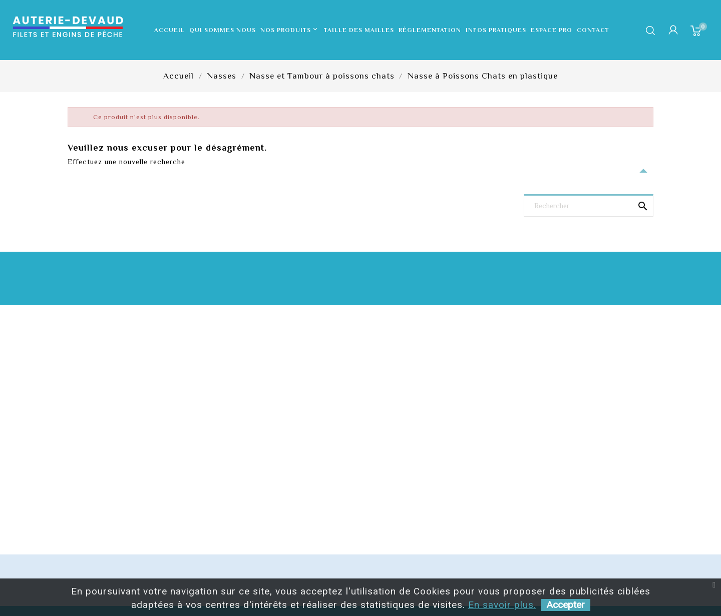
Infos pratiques (496, 30)
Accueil (169, 30)
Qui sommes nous (222, 30)
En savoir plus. (502, 604)
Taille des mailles (359, 30)
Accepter (566, 604)
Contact (593, 30)
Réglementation (430, 30)
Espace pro (551, 30)
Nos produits (289, 30)
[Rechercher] (588, 206)
